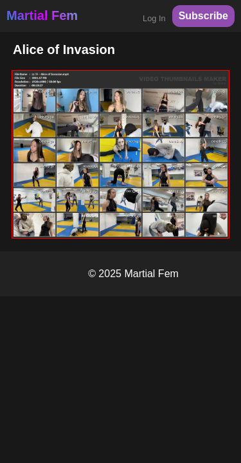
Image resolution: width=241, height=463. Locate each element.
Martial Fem (42, 15)
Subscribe (203, 15)
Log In (154, 18)
